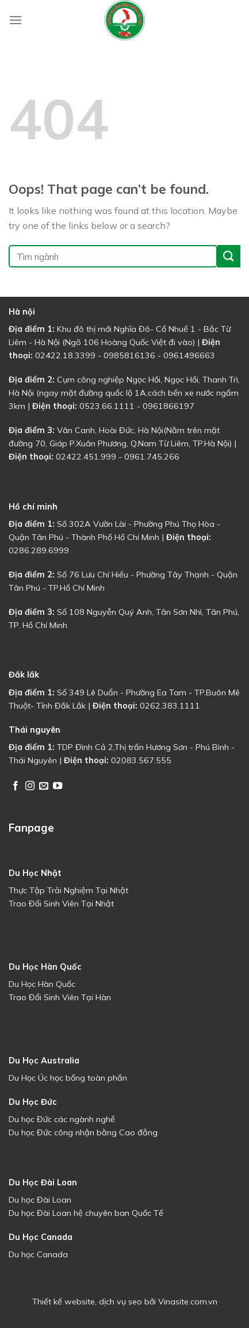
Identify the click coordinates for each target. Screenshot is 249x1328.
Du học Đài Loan (40, 1200)
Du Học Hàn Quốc (42, 984)
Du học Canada (38, 1254)
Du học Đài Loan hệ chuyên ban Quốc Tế (86, 1213)
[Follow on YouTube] (57, 786)
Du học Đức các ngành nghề (62, 1119)
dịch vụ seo (120, 1301)
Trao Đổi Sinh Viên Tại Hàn (60, 997)
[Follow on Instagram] (30, 786)
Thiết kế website (63, 1301)
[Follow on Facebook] (15, 786)
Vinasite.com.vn (187, 1301)
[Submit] (228, 256)
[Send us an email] (43, 786)
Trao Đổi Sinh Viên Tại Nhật (61, 903)
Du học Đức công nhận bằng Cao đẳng (83, 1132)
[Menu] (15, 20)
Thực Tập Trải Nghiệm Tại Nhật (68, 890)
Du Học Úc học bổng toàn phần (68, 1078)
